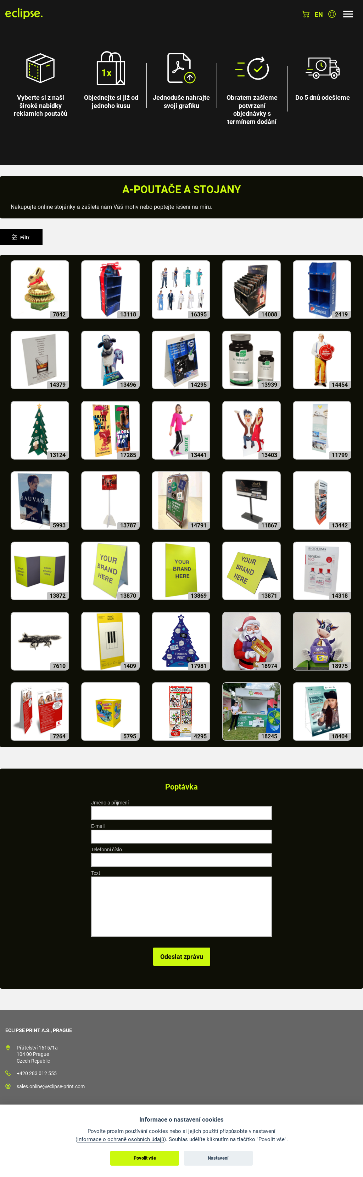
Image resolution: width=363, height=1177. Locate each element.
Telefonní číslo (106, 849)
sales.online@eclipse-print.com (51, 1086)
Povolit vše (145, 1158)
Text (95, 872)
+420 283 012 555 (37, 1073)
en (319, 14)
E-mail (98, 826)
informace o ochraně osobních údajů (120, 1139)
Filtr (24, 237)
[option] (181, 82)
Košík (305, 14)
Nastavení (218, 1158)
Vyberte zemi (332, 14)
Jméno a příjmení (110, 802)
